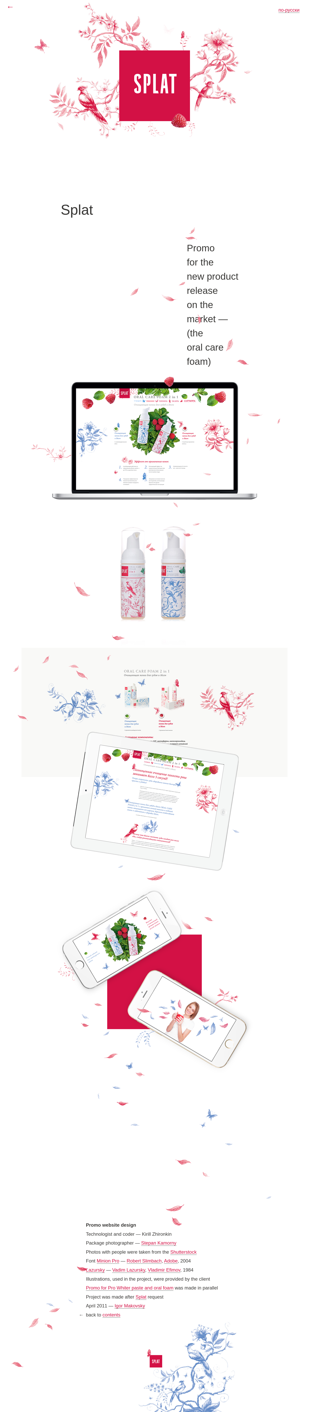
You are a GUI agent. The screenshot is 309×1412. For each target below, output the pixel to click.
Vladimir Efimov (164, 1270)
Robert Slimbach (144, 1260)
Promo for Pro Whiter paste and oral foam (129, 1287)
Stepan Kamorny (158, 1243)
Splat (141, 1297)
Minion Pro (108, 1260)
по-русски (289, 10)
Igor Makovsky (129, 1305)
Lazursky (95, 1270)
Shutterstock (183, 1252)
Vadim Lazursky (128, 1270)
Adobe (171, 1260)
